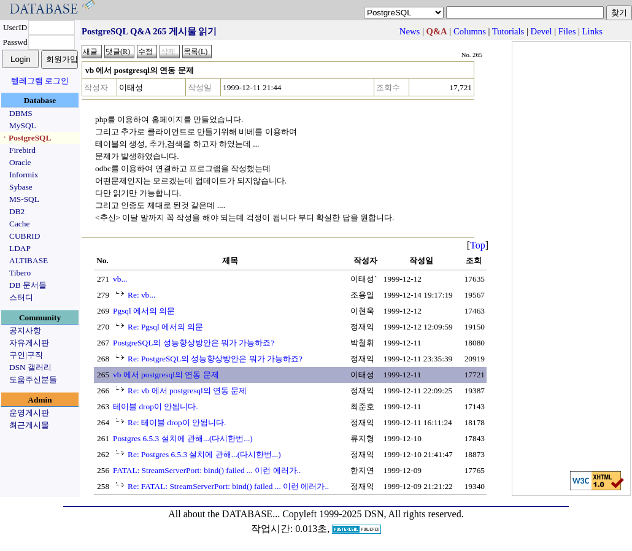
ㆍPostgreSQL (26, 137)
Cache (19, 223)
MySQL (22, 125)
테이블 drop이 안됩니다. (155, 406)
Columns (469, 31)
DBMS (21, 113)
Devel (541, 31)
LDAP (20, 248)
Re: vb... (141, 294)
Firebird (22, 150)
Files (567, 31)
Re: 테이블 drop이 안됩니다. (177, 422)
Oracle (20, 162)
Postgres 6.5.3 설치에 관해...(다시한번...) (183, 438)
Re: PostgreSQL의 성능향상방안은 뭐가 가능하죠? (215, 358)
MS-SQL (24, 199)
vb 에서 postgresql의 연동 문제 (165, 374)
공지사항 (25, 330)
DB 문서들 (28, 285)
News (409, 31)
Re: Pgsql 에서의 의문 (165, 326)
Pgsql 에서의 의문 (144, 310)
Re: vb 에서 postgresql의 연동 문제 (187, 390)
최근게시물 (29, 425)
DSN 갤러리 (30, 367)
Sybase (21, 186)
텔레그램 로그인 (40, 80)
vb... (120, 278)
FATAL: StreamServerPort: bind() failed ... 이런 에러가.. (207, 470)
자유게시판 (29, 342)
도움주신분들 (33, 379)
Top (477, 245)
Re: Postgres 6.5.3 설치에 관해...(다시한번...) (204, 454)
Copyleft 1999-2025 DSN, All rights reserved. (373, 514)
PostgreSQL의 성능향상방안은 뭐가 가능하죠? (193, 342)
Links (592, 31)
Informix (23, 174)
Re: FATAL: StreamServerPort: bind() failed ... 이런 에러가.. (228, 486)
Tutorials (508, 31)
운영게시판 (29, 412)
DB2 (17, 211)
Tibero (20, 272)
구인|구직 (26, 355)
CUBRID (24, 236)
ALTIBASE (28, 260)
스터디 (21, 297)
